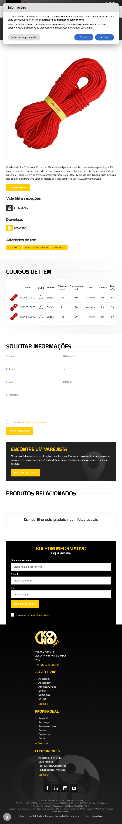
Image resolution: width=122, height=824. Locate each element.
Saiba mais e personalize (24, 37)
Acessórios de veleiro (50, 757)
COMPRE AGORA (18, 187)
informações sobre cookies (70, 19)
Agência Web (98, 816)
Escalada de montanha (36, 247)
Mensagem (12, 394)
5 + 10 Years (21, 208)
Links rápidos (45, 761)
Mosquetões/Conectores (52, 765)
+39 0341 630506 (49, 664)
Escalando (14, 247)
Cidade (10, 368)
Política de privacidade (27, 816)
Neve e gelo (59, 247)
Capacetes (44, 694)
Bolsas (42, 690)
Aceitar (104, 37)
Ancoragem (44, 682)
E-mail (10, 381)
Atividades (69, 356)
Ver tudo (43, 703)
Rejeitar (84, 37)
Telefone (68, 381)
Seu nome (12, 356)
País (66, 368)
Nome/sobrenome (21, 560)
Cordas (42, 698)
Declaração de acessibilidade (79, 816)
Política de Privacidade (34, 422)
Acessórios (44, 678)
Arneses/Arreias (47, 686)
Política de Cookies (46, 816)
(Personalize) (60, 816)
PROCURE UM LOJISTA (25, 472)
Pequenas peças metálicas (52, 769)
